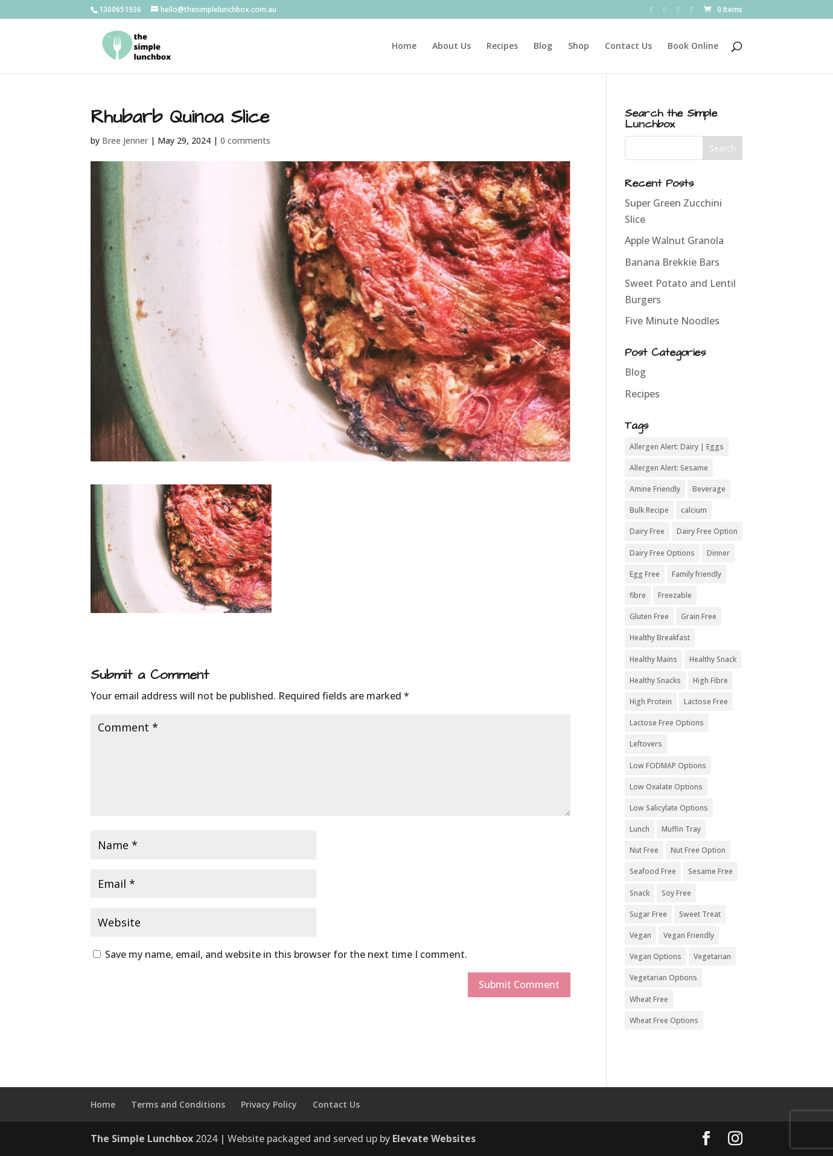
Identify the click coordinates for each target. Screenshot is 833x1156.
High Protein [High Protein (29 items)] (651, 701)
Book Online (693, 46)
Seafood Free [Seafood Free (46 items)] (653, 871)
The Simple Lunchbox (142, 1138)
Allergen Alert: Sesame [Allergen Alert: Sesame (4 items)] (669, 468)
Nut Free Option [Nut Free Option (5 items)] (698, 850)
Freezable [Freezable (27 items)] (675, 595)
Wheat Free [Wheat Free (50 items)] (649, 999)
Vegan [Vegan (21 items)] (640, 935)
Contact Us (628, 46)
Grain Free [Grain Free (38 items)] (699, 616)
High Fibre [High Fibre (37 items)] (710, 680)
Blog (543, 46)
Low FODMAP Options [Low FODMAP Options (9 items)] (668, 765)
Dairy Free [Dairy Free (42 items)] (647, 531)
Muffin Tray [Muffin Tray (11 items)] (681, 829)
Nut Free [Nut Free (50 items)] (644, 850)
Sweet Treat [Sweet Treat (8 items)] (700, 914)
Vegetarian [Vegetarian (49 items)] (712, 956)
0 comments (245, 140)
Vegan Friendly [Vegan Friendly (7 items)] (688, 935)
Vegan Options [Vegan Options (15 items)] (655, 956)
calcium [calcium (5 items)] (694, 510)
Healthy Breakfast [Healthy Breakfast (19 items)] (660, 637)
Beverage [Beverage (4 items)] (709, 489)
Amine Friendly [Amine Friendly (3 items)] (655, 489)
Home (404, 46)
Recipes (502, 46)
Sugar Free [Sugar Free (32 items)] (648, 914)
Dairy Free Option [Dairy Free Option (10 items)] (707, 531)
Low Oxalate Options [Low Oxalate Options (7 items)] (666, 787)
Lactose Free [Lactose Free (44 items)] (706, 701)
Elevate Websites (434, 1138)
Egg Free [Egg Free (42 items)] (645, 574)
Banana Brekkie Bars (672, 262)
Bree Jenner (125, 140)
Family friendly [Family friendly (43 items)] (696, 574)
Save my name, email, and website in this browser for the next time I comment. (286, 954)
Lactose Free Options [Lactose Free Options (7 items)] (667, 723)
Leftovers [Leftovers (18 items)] (646, 744)
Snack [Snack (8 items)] (639, 893)
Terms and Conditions (178, 1104)
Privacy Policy (269, 1104)
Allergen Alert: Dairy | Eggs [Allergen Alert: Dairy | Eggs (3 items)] (677, 447)
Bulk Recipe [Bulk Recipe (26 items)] (649, 510)
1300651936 (120, 9)
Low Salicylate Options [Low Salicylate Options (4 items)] (669, 808)
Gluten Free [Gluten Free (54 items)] (649, 616)
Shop (578, 46)
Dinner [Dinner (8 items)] (718, 553)
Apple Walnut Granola (674, 240)
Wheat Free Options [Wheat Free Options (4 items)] (664, 1020)
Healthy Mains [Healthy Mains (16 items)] (653, 659)
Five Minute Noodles (672, 320)
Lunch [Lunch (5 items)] (639, 829)
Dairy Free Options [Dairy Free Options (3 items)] (662, 553)
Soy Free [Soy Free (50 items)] (676, 893)
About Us (451, 46)
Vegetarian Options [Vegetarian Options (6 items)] (663, 977)
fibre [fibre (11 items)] (638, 595)
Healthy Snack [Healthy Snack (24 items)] (712, 659)
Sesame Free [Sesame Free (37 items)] (710, 871)
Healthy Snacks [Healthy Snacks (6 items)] (655, 680)
